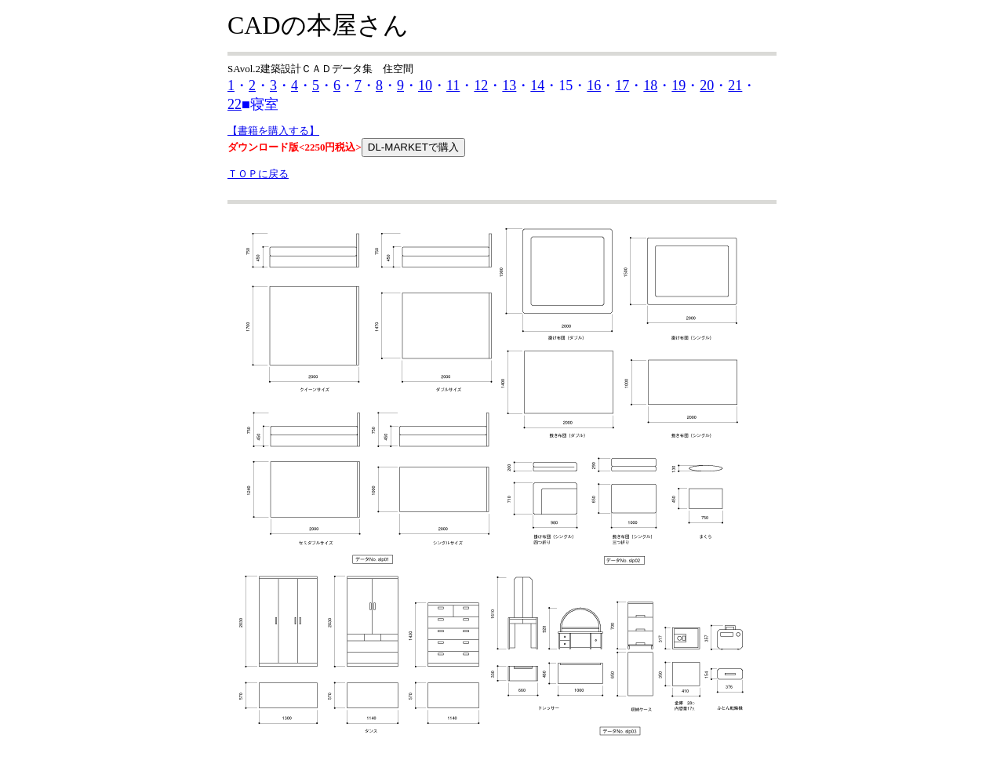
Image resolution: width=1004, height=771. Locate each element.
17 (622, 85)
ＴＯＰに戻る (258, 174)
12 (481, 85)
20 (707, 85)
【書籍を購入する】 (273, 130)
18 (650, 85)
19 (678, 85)
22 (234, 104)
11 (453, 85)
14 (537, 85)
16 (594, 85)
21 (735, 85)
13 (509, 85)
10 (425, 85)
